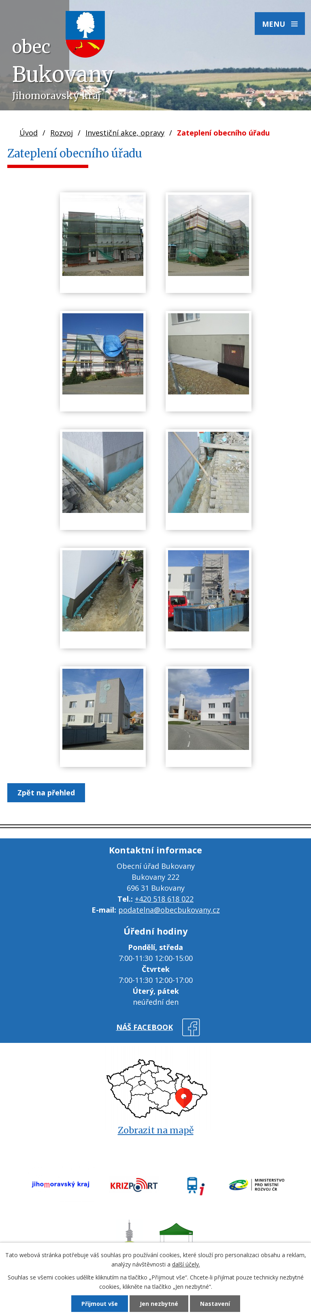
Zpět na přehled (46, 792)
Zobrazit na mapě (156, 1130)
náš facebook (144, 1027)
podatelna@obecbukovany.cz (169, 910)
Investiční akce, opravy (124, 133)
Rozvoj (61, 133)
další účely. (186, 1264)
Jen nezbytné (159, 1303)
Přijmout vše (99, 1303)
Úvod (28, 133)
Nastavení (215, 1303)
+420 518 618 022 (164, 899)
